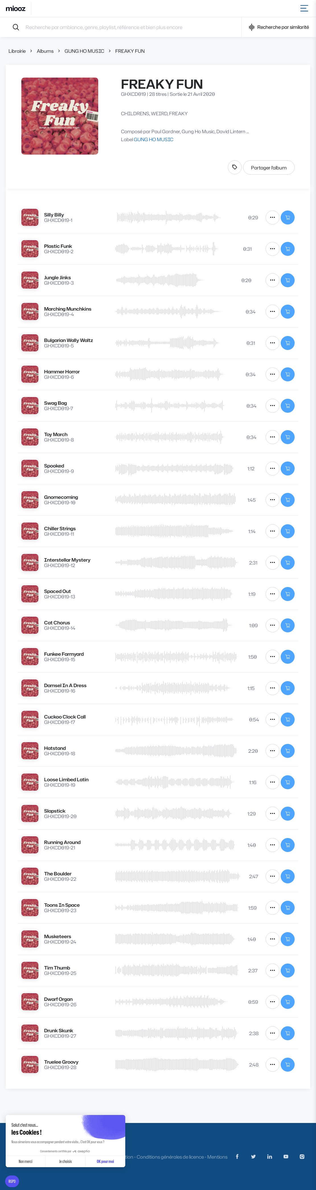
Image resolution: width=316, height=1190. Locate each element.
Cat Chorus (57, 622)
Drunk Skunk (58, 1030)
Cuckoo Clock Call (65, 716)
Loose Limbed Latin (66, 779)
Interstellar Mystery (67, 559)
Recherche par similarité (279, 27)
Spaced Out (57, 591)
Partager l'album (269, 167)
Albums (45, 50)
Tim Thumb (57, 967)
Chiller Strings (60, 528)
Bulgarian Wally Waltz (68, 340)
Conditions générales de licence (170, 1156)
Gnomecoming (61, 497)
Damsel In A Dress (65, 685)
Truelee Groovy (61, 1061)
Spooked (54, 465)
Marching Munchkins (67, 308)
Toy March (55, 434)
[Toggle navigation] (305, 8)
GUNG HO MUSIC (84, 50)
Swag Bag (55, 402)
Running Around (62, 842)
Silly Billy (54, 214)
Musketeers (57, 936)
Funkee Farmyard (64, 653)
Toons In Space (62, 904)
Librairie (17, 50)
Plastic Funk (58, 246)
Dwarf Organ (58, 999)
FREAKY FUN (130, 50)
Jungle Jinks (57, 277)
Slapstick (54, 810)
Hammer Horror (62, 371)
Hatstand (55, 748)
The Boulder (57, 873)
